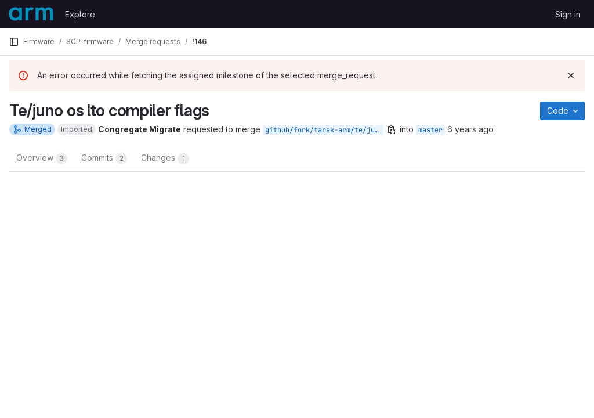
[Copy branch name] (392, 129)
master (430, 130)
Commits (104, 158)
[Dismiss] (571, 75)
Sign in (568, 14)
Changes (165, 158)
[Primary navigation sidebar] (14, 42)
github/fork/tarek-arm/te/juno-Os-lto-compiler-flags (324, 130)
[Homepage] (31, 14)
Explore (80, 14)
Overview (41, 158)
